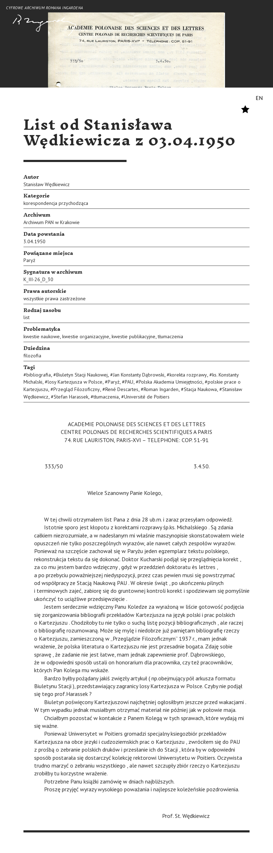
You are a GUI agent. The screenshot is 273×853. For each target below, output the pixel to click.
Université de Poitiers (147, 397)
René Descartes (121, 389)
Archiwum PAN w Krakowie (51, 222)
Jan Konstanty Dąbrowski (138, 375)
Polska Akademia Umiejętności (170, 382)
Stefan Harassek (71, 397)
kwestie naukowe (41, 336)
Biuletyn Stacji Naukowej (82, 375)
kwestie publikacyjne (133, 336)
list (26, 317)
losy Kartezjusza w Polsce (75, 382)
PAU (129, 382)
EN (259, 98)
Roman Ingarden (161, 389)
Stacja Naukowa (200, 389)
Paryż (29, 260)
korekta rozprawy (188, 375)
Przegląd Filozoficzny (76, 389)
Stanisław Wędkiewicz (46, 184)
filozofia (32, 355)
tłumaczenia (170, 336)
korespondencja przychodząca (55, 203)
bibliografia (38, 375)
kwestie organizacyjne (85, 336)
